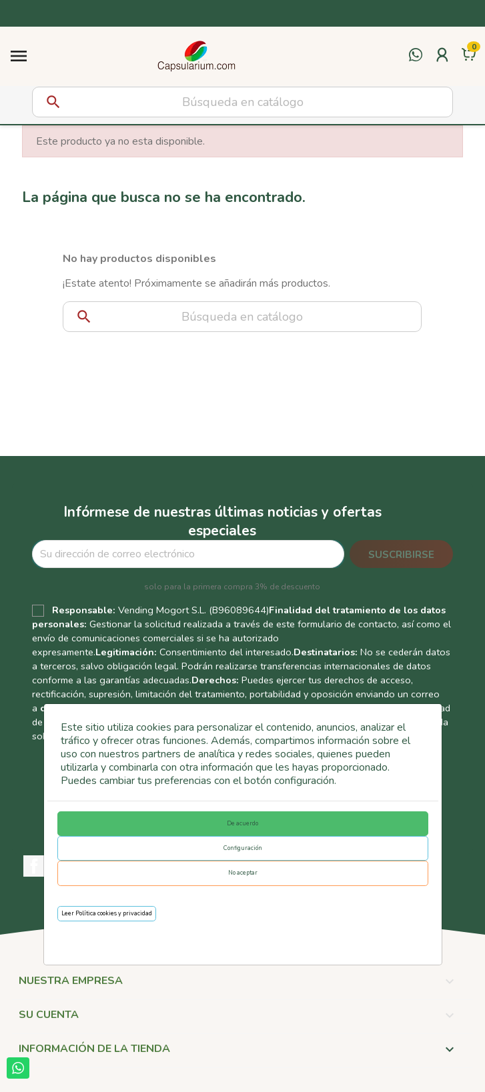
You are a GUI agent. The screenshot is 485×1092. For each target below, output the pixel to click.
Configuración (242, 848)
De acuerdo (242, 823)
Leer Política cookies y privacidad (106, 913)
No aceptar (243, 873)
